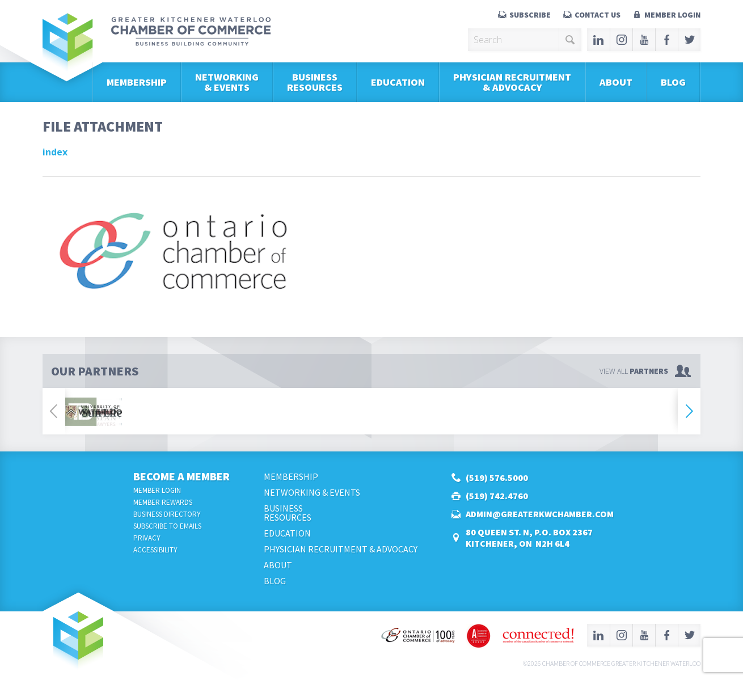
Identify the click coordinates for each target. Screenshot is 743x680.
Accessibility (155, 550)
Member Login (672, 15)
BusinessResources (315, 82)
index (55, 152)
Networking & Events (227, 82)
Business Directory (167, 514)
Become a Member (181, 476)
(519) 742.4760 (497, 495)
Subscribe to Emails (167, 526)
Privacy (147, 538)
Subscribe (530, 15)
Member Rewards (162, 502)
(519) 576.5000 (497, 477)
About (616, 81)
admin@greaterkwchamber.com (540, 513)
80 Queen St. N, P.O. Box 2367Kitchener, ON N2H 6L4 (529, 537)
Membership (137, 81)
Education (398, 81)
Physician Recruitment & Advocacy (512, 82)
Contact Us (597, 15)
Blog (673, 81)
